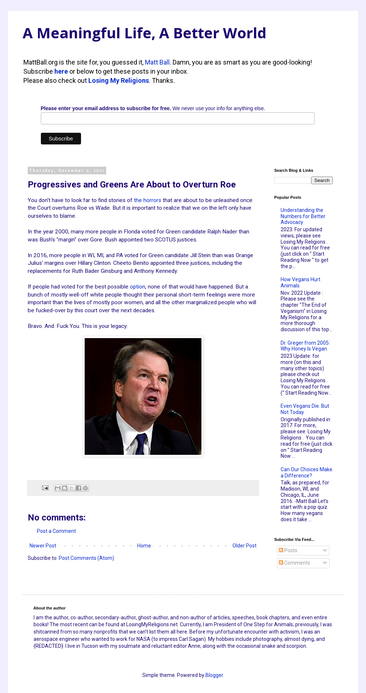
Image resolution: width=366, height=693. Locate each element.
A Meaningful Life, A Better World (144, 33)
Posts (288, 550)
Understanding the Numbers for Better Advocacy (303, 216)
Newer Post (43, 546)
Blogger (214, 675)
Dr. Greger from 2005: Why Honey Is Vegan (305, 346)
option (137, 286)
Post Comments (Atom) (86, 558)
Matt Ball (157, 62)
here (61, 71)
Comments (294, 563)
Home (144, 546)
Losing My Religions (118, 80)
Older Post (244, 546)
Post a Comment (56, 531)
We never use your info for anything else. (153, 108)
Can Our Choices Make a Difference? (306, 472)
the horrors (147, 200)
